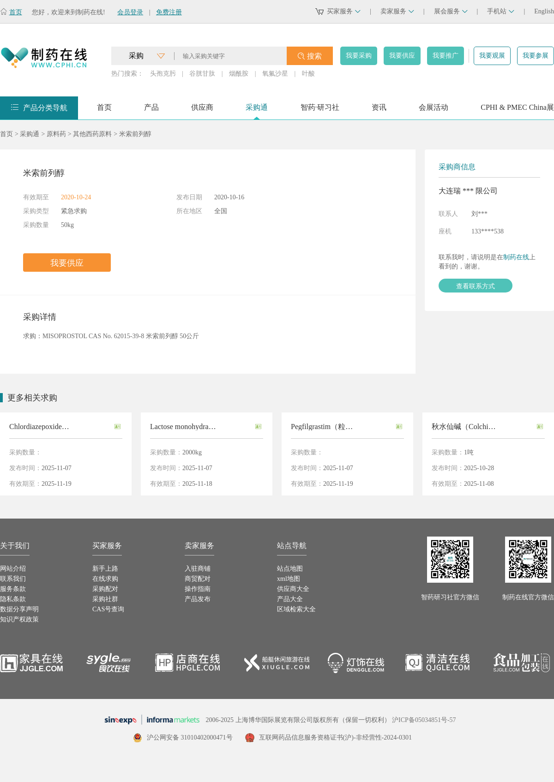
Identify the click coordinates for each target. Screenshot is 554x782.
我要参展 (535, 55)
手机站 (500, 11)
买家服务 (344, 11)
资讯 (379, 110)
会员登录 (130, 12)
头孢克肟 (163, 73)
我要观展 (492, 55)
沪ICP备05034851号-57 (424, 719)
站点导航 (292, 545)
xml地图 (288, 578)
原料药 (56, 134)
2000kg (192, 452)
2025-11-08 (479, 483)
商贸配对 (198, 578)
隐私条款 (13, 599)
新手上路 (105, 568)
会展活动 (433, 110)
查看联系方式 (475, 286)
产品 (151, 110)
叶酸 (308, 73)
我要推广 (445, 55)
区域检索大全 (296, 609)
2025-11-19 (57, 483)
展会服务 (451, 11)
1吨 (469, 452)
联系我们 (13, 578)
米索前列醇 (135, 134)
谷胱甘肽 (202, 73)
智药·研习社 (320, 110)
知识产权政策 (19, 619)
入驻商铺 (198, 568)
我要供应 (402, 55)
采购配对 (105, 588)
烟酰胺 (238, 73)
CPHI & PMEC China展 (517, 110)
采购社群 (105, 599)
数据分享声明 (19, 609)
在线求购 (105, 578)
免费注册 (169, 12)
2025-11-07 (57, 468)
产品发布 (198, 599)
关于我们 (15, 545)
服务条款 (13, 588)
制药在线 (516, 257)
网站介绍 (13, 568)
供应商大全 (293, 588)
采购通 (257, 110)
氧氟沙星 (275, 73)
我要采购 (359, 55)
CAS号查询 (108, 609)
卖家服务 (397, 11)
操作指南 (198, 588)
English (544, 11)
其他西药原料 (92, 134)
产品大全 (290, 599)
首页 (15, 12)
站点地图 (290, 568)
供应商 (202, 110)
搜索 (314, 56)
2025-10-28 (479, 468)
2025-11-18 (197, 483)
